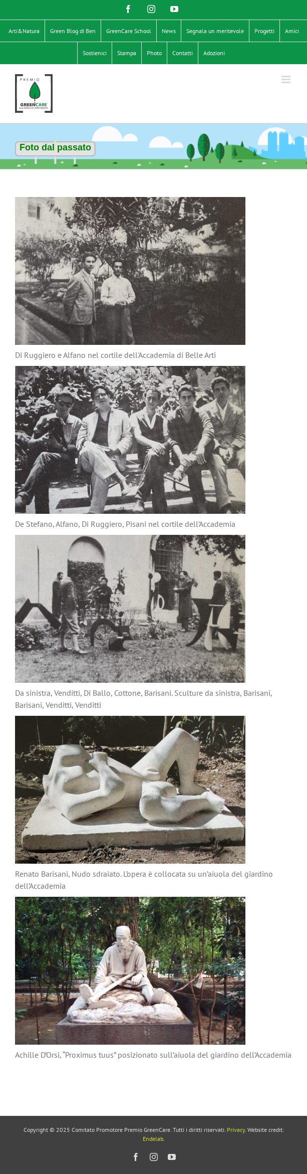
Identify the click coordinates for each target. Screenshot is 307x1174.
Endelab (153, 1138)
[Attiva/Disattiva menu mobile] (286, 79)
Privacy (236, 1129)
